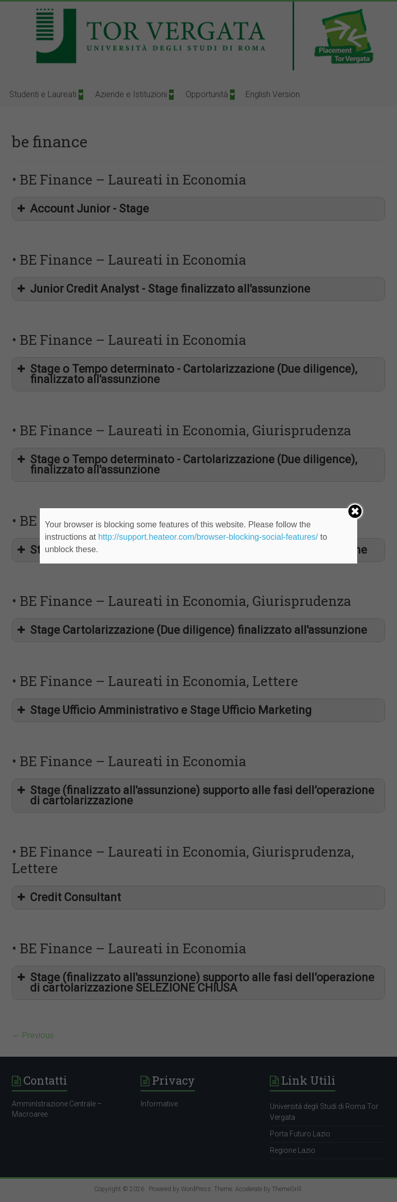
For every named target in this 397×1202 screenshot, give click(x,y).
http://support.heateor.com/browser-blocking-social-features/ (208, 536)
